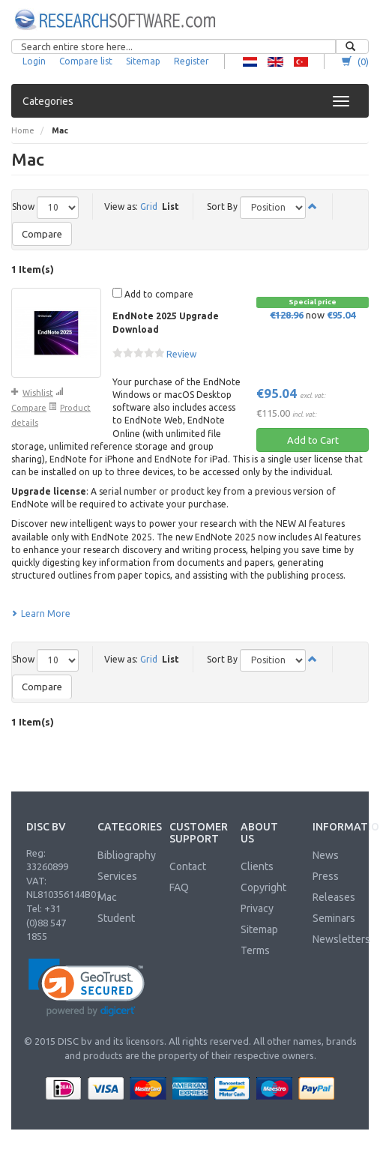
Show (23, 206)
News (326, 855)
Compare (42, 234)
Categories (47, 101)
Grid (148, 206)
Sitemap (143, 61)
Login (34, 61)
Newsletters (341, 939)
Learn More (40, 613)
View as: (121, 206)
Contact (187, 866)
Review (181, 354)
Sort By (222, 206)
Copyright (263, 887)
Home (22, 130)
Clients (257, 866)
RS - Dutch (250, 61)
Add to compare (152, 293)
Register (191, 61)
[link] (86, 987)
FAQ (179, 887)
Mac (107, 897)
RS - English (275, 61)
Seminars (334, 918)
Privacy (257, 908)
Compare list (85, 61)
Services (117, 876)
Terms (255, 950)
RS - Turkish (301, 61)
